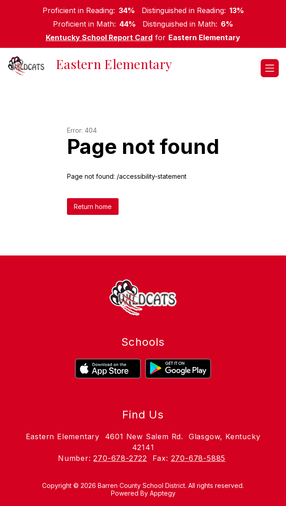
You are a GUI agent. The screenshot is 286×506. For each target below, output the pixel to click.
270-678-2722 (120, 458)
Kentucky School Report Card (99, 37)
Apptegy (163, 493)
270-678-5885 (198, 458)
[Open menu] (270, 68)
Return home (93, 206)
